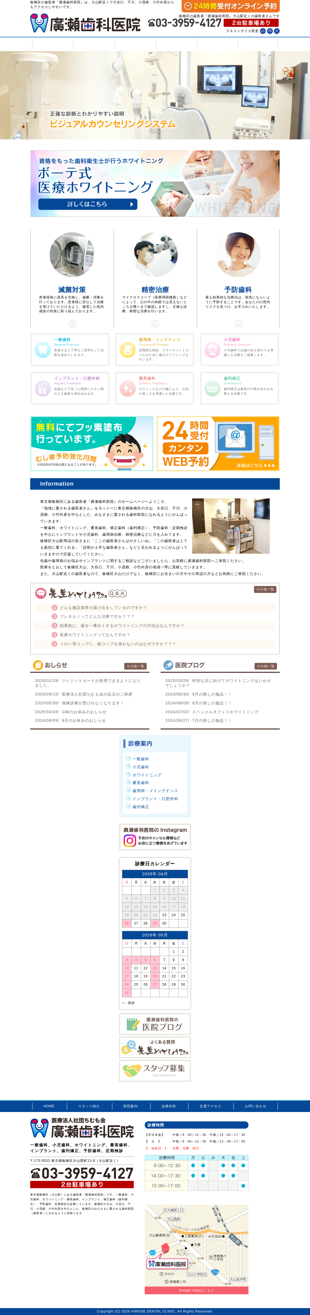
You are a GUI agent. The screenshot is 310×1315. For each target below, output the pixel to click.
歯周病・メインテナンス (155, 790)
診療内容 (175, 43)
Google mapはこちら (196, 1290)
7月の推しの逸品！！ (198, 720)
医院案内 (134, 43)
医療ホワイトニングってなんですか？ (95, 634)
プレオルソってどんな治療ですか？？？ (97, 616)
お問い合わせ (258, 43)
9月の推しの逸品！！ (198, 694)
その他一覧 (265, 589)
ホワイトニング (147, 775)
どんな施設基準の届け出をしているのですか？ (103, 607)
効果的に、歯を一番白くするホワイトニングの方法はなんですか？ (122, 625)
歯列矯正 (141, 806)
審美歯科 (141, 782)
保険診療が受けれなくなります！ (79, 703)
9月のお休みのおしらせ (70, 720)
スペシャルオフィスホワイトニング (212, 712)
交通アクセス (217, 43)
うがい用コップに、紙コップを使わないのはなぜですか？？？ (118, 644)
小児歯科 (141, 767)
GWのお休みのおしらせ (71, 712)
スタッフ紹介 (93, 43)
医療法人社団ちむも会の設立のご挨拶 (84, 694)
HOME (52, 43)
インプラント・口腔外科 (155, 798)
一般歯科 (141, 759)
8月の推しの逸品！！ (198, 703)
